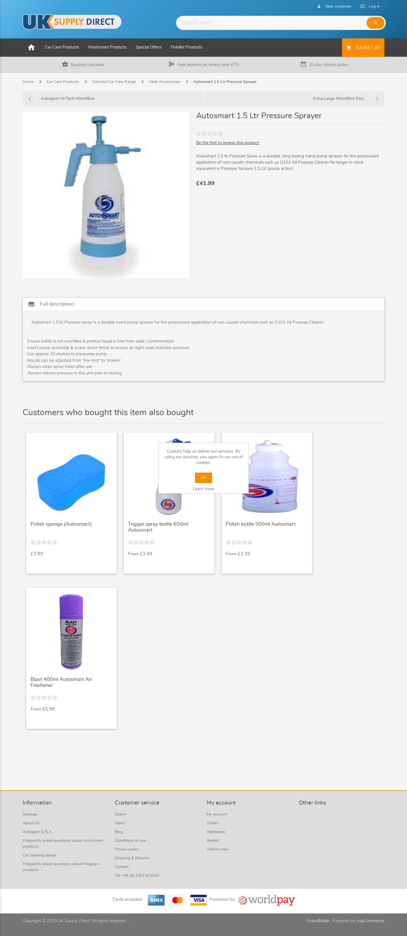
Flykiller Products (186, 47)
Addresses (216, 832)
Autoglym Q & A (37, 832)
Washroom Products (107, 47)
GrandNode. (318, 921)
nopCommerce (370, 921)
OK (203, 478)
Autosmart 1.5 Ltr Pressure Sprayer (225, 82)
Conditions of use (130, 841)
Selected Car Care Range (114, 82)
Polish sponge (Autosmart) (61, 524)
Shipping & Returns (132, 858)
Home (28, 82)
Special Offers (149, 47)
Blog (119, 832)
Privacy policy (127, 849)
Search (121, 814)
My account (217, 814)
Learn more (203, 489)
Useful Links (217, 849)
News (120, 823)
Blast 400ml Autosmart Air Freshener (61, 682)
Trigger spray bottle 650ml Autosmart (158, 527)
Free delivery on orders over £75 (208, 65)
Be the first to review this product (227, 143)
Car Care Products (62, 47)
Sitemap (30, 814)
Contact (122, 867)
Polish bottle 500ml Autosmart (261, 524)
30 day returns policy (328, 65)
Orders (213, 823)
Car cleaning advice (39, 855)
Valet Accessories (164, 82)
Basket (212, 841)
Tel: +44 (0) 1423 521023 (137, 876)
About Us (31, 823)
